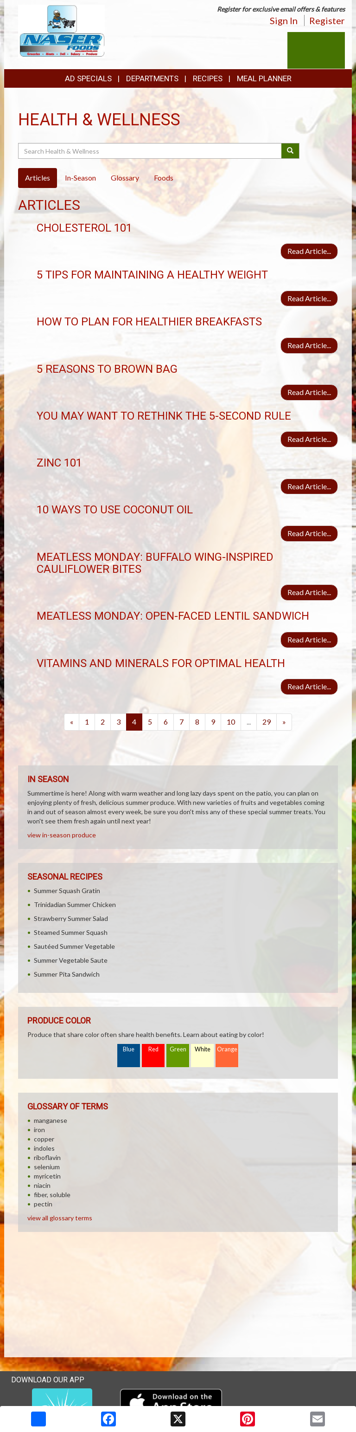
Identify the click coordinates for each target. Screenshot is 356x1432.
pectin (43, 1204)
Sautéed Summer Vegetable (74, 946)
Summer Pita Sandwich (67, 974)
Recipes (207, 78)
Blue (128, 1049)
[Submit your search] (290, 151)
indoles (44, 1148)
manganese (50, 1120)
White (202, 1049)
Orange (227, 1049)
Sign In (284, 20)
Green (178, 1049)
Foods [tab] (163, 177)
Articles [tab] (37, 177)
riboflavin (47, 1157)
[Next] (284, 722)
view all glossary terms (59, 1218)
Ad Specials (88, 78)
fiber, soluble (52, 1195)
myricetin (47, 1176)
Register (327, 20)
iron (39, 1130)
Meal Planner (264, 78)
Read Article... (309, 250)
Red (153, 1049)
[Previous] (71, 722)
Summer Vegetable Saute (71, 960)
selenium (47, 1167)
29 (266, 721)
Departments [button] (152, 78)
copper (44, 1139)
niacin (42, 1185)
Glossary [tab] (125, 177)
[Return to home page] (61, 30)
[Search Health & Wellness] (150, 151)
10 (231, 721)
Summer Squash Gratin (67, 890)
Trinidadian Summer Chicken (75, 904)
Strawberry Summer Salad (71, 918)
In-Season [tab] (80, 177)
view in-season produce (61, 835)
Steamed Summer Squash (71, 932)
